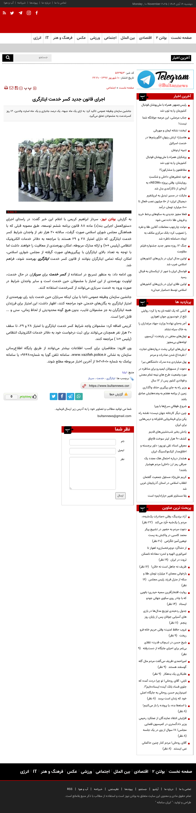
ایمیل (121, 450)
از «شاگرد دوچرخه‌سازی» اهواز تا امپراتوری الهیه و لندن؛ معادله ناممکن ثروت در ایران (164, 554)
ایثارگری (110, 378)
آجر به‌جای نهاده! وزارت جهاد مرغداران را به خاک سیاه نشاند (163, 326)
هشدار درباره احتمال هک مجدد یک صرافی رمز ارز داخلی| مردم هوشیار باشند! (165, 464)
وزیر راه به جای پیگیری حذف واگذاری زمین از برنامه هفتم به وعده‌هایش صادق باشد (162, 393)
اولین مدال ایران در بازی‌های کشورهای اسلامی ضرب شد (163, 261)
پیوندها (34, 3)
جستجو (143, 789)
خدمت (100, 378)
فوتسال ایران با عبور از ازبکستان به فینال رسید (163, 274)
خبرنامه (21, 3)
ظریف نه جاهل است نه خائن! (163, 566)
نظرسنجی (113, 789)
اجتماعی (111, 88)
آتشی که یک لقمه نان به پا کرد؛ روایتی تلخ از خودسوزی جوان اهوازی (164, 313)
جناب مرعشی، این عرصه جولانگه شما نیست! (164, 120)
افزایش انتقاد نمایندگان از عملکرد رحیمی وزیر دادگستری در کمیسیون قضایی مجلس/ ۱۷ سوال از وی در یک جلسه (163, 727)
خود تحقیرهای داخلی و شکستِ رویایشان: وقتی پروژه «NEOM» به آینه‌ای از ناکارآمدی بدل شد (166, 183)
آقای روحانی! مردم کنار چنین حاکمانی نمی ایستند (164, 746)
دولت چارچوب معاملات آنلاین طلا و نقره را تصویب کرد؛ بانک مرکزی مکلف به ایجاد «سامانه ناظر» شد (163, 233)
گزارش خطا (118, 394)
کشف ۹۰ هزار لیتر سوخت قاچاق (167, 438)
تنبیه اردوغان (179, 150)
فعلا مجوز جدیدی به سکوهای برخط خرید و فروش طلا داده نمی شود (162, 217)
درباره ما (46, 3)
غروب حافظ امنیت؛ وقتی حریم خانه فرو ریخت (163, 632)
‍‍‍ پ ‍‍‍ (27, 88)
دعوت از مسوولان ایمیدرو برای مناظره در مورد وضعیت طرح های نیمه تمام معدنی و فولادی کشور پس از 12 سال (163, 375)
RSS (69, 789)
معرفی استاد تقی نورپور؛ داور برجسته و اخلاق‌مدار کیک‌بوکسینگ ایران (163, 448)
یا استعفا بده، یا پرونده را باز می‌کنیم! (164, 708)
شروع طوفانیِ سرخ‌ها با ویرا (170, 406)
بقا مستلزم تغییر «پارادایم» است (167, 496)
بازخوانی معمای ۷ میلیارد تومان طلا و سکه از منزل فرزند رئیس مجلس (165, 579)
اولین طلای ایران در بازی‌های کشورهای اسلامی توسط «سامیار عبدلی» (163, 287)
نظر (122, 459)
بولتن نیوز (108, 219)
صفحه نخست (181, 38)
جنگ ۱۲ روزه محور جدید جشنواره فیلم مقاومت (163, 248)
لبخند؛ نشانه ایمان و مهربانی (170, 130)
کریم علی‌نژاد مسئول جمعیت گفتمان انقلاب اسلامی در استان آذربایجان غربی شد (163, 483)
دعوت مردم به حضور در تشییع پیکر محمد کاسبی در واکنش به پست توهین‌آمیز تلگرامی (166, 535)
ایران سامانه (164, 802)
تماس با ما (60, 3)
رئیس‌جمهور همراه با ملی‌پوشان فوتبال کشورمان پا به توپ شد (133, 57)
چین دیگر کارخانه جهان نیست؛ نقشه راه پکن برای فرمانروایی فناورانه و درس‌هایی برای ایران (163, 419)
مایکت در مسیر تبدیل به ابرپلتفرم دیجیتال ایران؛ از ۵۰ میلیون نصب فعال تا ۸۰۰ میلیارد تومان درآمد (162, 201)
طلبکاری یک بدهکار (170, 674)
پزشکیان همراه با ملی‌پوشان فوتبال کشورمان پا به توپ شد (166, 160)
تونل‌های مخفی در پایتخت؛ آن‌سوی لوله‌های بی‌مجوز (166, 339)
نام (122, 441)
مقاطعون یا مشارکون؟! (173, 170)
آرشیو (155, 789)
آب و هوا (9, 3)
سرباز (91, 378)
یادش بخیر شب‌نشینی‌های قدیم (168, 432)
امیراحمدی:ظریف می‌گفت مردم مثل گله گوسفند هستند (163, 664)
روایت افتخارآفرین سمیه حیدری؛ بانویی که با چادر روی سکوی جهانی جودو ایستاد (163, 598)
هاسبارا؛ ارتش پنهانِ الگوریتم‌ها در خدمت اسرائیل (166, 140)
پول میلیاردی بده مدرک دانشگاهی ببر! (164, 362)
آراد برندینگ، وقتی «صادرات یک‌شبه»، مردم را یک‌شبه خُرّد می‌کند (164, 519)
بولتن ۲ (161, 38)
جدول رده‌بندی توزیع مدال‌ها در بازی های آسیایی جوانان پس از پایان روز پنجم (165, 617)
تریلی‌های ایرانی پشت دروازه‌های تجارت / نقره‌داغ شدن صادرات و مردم (163, 352)
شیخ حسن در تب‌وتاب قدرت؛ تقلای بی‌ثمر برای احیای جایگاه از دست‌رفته (162, 648)
